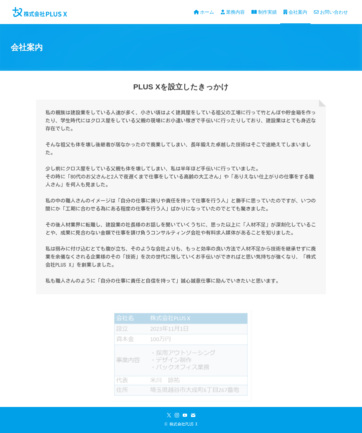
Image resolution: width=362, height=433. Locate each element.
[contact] (193, 415)
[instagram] (177, 415)
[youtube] (185, 415)
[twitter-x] (169, 415)
